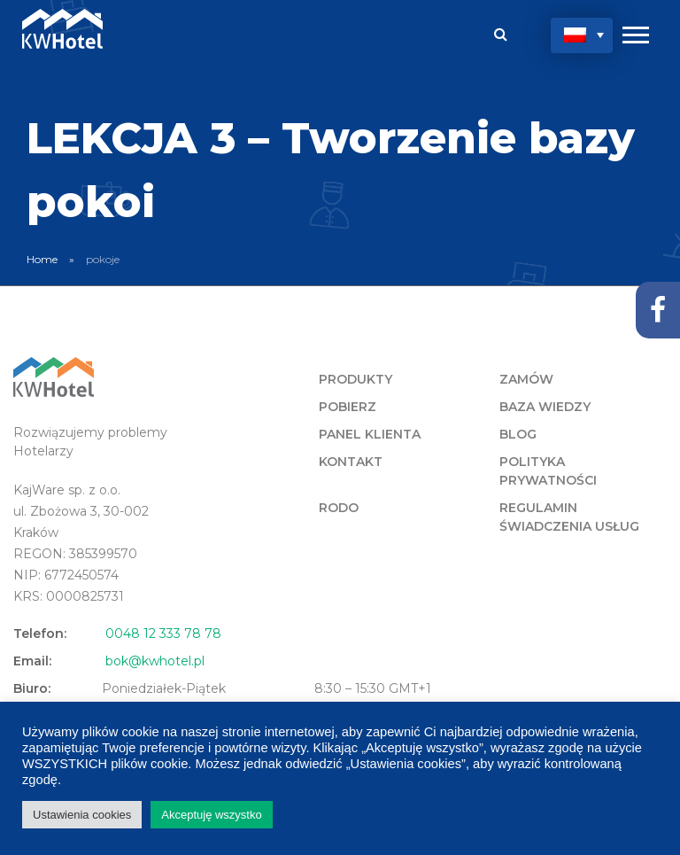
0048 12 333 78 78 (163, 633)
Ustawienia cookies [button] (82, 814)
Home (42, 259)
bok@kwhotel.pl (155, 661)
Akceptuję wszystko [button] (211, 814)
